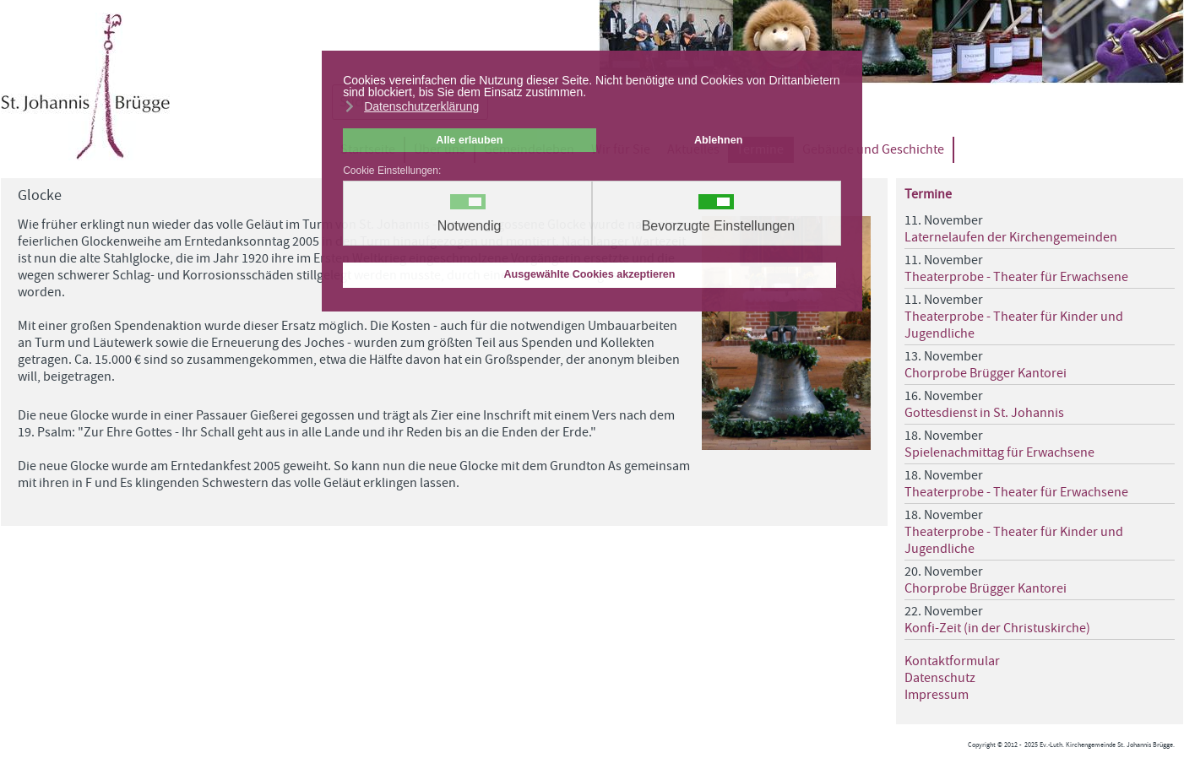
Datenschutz (939, 677)
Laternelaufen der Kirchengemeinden (1010, 237)
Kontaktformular (952, 661)
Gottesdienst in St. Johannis (984, 412)
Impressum (936, 694)
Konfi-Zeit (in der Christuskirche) (997, 628)
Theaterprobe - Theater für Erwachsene (1016, 276)
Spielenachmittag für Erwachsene (999, 452)
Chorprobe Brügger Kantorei (985, 373)
